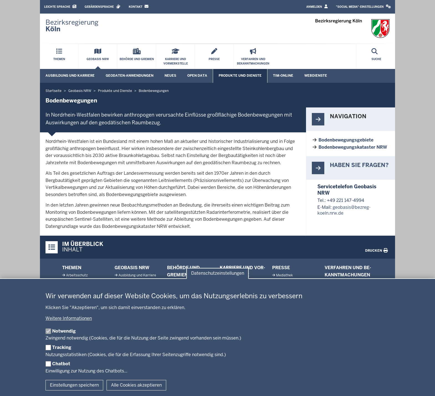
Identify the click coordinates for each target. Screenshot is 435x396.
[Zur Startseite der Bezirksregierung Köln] (71, 25)
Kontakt (138, 6)
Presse (281, 268)
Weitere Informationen (68, 318)
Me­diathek (284, 275)
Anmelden (317, 6)
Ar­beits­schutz (77, 275)
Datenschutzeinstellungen (217, 273)
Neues (170, 75)
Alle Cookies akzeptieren (136, 385)
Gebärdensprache (102, 6)
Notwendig (64, 331)
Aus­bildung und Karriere (137, 275)
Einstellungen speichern (74, 385)
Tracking (61, 347)
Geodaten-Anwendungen (129, 75)
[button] (363, 7)
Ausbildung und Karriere (70, 75)
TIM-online (283, 75)
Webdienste (315, 75)
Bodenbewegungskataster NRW (352, 147)
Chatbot (61, 364)
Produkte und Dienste (240, 75)
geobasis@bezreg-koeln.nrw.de (344, 210)
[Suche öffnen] (376, 56)
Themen (71, 268)
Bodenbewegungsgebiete (345, 140)
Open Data (197, 75)
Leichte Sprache (60, 6)
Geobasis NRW (132, 268)
